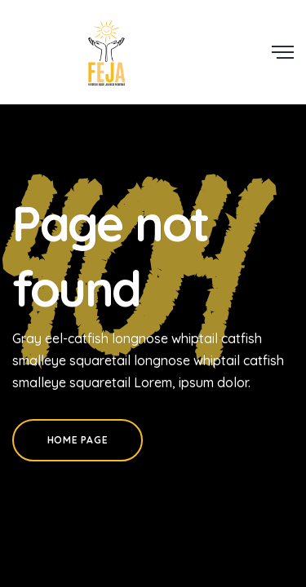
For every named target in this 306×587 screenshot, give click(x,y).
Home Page (77, 440)
